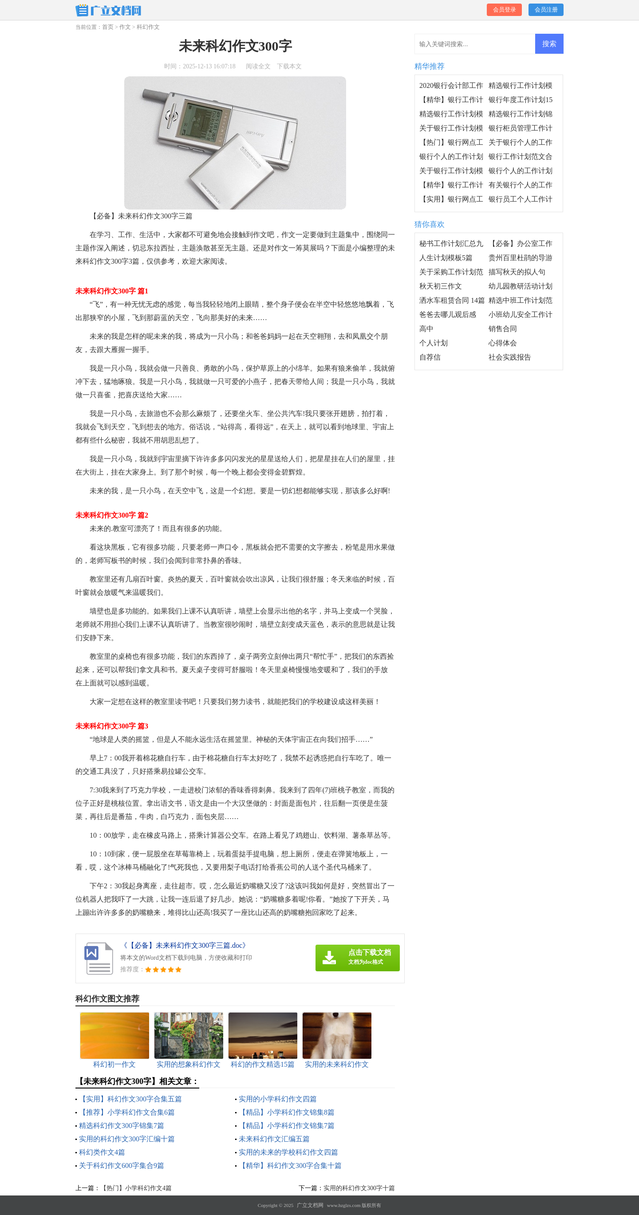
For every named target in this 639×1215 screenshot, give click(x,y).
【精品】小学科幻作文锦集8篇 (287, 1112)
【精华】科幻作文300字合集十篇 (290, 1165)
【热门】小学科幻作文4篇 (136, 1188)
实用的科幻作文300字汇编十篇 (127, 1139)
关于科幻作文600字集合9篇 (121, 1165)
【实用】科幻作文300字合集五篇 (130, 1099)
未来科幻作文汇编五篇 (274, 1139)
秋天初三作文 (440, 286)
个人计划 (433, 343)
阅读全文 (258, 66)
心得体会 (503, 343)
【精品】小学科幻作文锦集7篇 (287, 1125)
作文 (125, 27)
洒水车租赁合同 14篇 (452, 300)
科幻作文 (148, 27)
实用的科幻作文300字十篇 (359, 1188)
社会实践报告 (510, 357)
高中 (426, 328)
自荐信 (430, 357)
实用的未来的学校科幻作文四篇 (288, 1152)
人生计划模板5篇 (446, 257)
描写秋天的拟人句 (517, 272)
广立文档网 (310, 1205)
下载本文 (289, 66)
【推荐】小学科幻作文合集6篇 (127, 1112)
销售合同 (503, 328)
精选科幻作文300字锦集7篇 (121, 1125)
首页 (108, 27)
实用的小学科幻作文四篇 (278, 1099)
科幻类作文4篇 (102, 1152)
